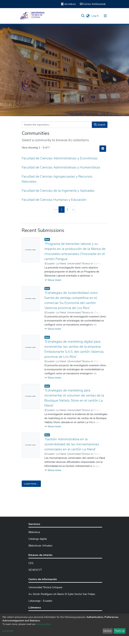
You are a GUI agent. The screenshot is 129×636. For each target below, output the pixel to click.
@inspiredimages (117, 114)
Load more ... (31, 484)
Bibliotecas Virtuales (40, 545)
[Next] (73, 209)
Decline (107, 630)
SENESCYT (35, 570)
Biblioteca (34, 532)
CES (30, 563)
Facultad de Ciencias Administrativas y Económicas (60, 158)
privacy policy (43, 624)
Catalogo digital (37, 539)
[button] (88, 16)
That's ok (119, 630)
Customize (7, 630)
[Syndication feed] (102, 148)
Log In (95, 16)
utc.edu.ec (68, 4)
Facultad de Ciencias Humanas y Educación (54, 199)
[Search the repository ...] (57, 125)
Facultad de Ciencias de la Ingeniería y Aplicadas (58, 190)
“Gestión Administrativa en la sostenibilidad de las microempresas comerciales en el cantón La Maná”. (71, 444)
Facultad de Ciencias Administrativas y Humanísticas (61, 167)
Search (99, 125)
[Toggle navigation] (105, 15)
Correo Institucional (92, 4)
